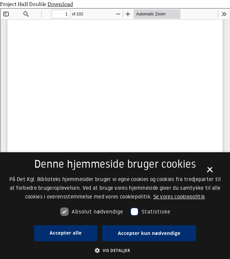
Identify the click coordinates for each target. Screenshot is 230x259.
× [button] (210, 172)
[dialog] (115, 205)
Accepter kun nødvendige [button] (149, 233)
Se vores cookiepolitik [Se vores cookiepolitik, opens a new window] (179, 196)
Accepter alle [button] (66, 233)
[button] (115, 250)
